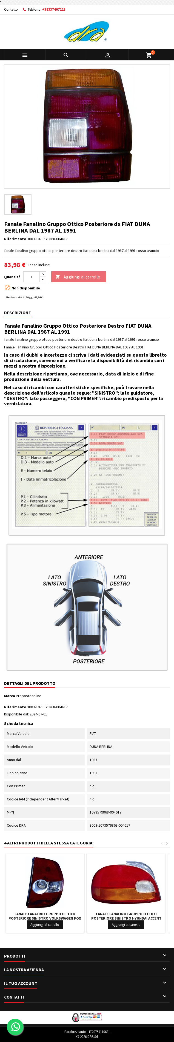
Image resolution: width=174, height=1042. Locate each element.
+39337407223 (53, 9)
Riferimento (15, 238)
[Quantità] (31, 276)
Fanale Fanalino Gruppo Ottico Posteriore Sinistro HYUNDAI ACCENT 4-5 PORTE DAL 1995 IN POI (126, 918)
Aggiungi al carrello (77, 277)
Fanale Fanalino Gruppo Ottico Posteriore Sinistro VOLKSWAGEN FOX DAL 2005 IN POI (44, 918)
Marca (9, 695)
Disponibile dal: (16, 714)
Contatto (11, 9)
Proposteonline (28, 695)
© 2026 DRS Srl (87, 1036)
